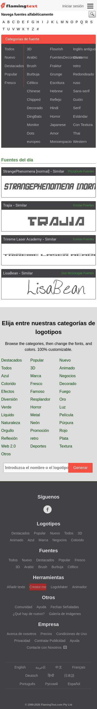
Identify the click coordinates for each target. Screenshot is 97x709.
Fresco (10, 83)
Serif (77, 108)
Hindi (54, 108)
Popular (11, 74)
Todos (9, 49)
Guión (78, 99)
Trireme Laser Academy (22, 239)
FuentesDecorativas (60, 57)
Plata (63, 438)
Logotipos (48, 523)
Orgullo (7, 430)
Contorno (80, 57)
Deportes (38, 446)
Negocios (67, 376)
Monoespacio (60, 141)
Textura (65, 446)
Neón (34, 423)
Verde (6, 407)
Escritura (57, 83)
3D (29, 49)
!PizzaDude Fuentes (81, 171)
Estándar (80, 116)
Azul (5, 376)
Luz (62, 407)
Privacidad (22, 641)
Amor (54, 133)
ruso (76, 83)
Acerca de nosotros (21, 634)
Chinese (33, 91)
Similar (58, 171)
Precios (46, 634)
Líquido (7, 415)
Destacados (14, 66)
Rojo (63, 430)
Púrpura (66, 423)
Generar (80, 468)
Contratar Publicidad (50, 641)
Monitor (33, 125)
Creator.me (37, 587)
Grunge (56, 74)
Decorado (35, 108)
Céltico (32, 83)
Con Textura (83, 125)
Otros (6, 454)
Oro (62, 399)
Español (71, 684)
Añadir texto (16, 587)
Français (76, 667)
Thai (76, 133)
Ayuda (41, 607)
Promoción (39, 430)
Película (66, 415)
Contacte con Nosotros (47, 647)
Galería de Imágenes (65, 614)
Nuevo (10, 57)
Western (80, 141)
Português (25, 684)
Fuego (64, 391)
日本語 (66, 676)
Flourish (56, 49)
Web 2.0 (8, 446)
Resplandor (40, 399)
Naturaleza (10, 423)
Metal (35, 415)
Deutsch (29, 676)
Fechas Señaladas (64, 607)
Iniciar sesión (73, 6)
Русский (49, 684)
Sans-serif (81, 91)
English (18, 667)
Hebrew (56, 91)
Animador (79, 587)
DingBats (34, 116)
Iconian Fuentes (83, 205)
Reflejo (55, 99)
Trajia (7, 205)
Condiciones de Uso (71, 634)
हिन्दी (48, 676)
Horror (55, 116)
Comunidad (23, 607)
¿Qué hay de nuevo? (29, 614)
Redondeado (83, 74)
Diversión (9, 399)
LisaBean (10, 273)
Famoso (37, 391)
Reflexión (9, 438)
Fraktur (56, 66)
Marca (35, 376)
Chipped (33, 99)
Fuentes (48, 550)
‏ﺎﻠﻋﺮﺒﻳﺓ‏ (38, 667)
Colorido (8, 384)
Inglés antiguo (83, 49)
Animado (67, 368)
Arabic (32, 57)
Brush (31, 66)
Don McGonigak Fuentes (78, 273)
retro (77, 66)
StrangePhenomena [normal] (26, 171)
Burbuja (33, 74)
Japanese (58, 125)
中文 (56, 667)
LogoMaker (59, 587)
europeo (33, 141)
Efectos (7, 391)
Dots (30, 133)
